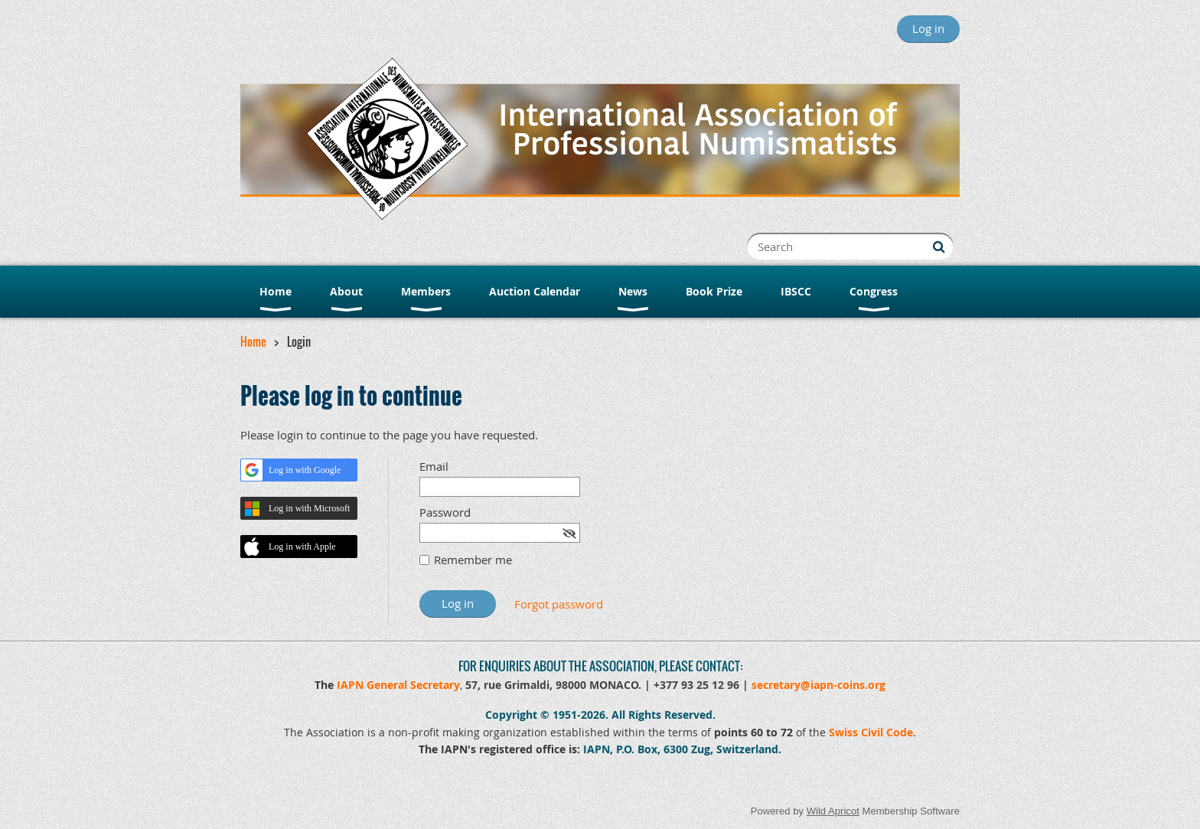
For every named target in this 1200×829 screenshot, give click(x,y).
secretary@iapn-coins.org (818, 684)
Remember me (473, 559)
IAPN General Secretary (398, 684)
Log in (928, 28)
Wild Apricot (833, 811)
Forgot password (558, 604)
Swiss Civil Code (871, 732)
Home (253, 341)
